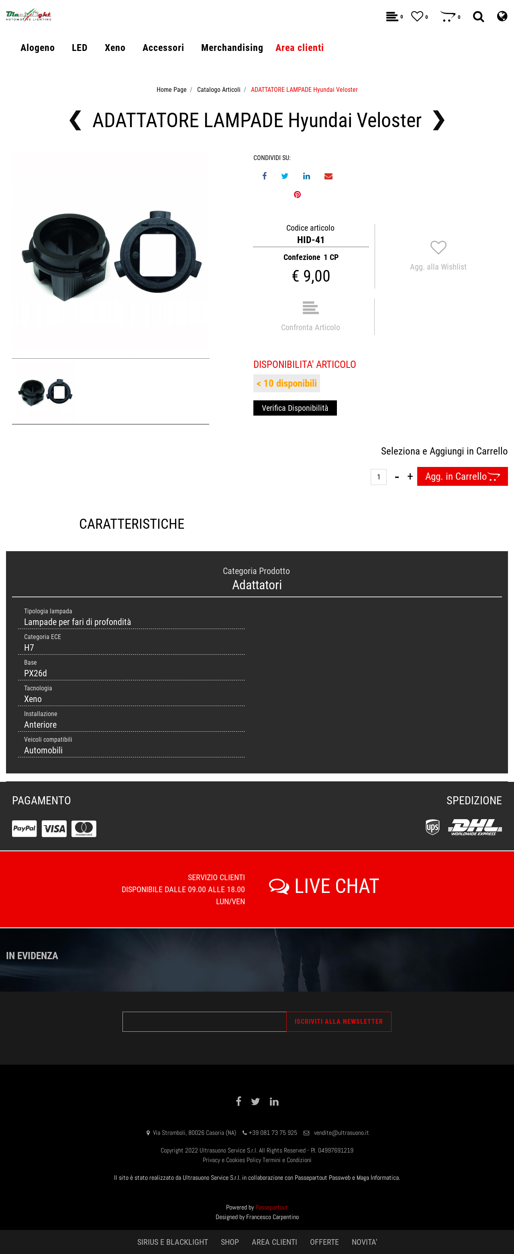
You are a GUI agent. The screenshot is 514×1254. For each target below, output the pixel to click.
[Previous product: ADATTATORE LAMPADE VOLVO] (75, 120)
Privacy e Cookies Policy (232, 1160)
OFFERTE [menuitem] (324, 1242)
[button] (110, 251)
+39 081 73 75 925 (273, 1132)
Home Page (172, 89)
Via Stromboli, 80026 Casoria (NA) (194, 1132)
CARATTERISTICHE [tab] (131, 524)
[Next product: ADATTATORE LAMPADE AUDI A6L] (439, 120)
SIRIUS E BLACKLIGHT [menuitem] (172, 1242)
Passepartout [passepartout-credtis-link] (271, 1207)
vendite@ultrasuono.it (341, 1132)
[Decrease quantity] (397, 476)
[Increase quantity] (410, 476)
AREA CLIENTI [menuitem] (274, 1242)
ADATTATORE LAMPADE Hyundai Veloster (304, 89)
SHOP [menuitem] (230, 1242)
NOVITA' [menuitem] (364, 1242)
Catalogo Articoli (219, 89)
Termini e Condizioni (287, 1160)
